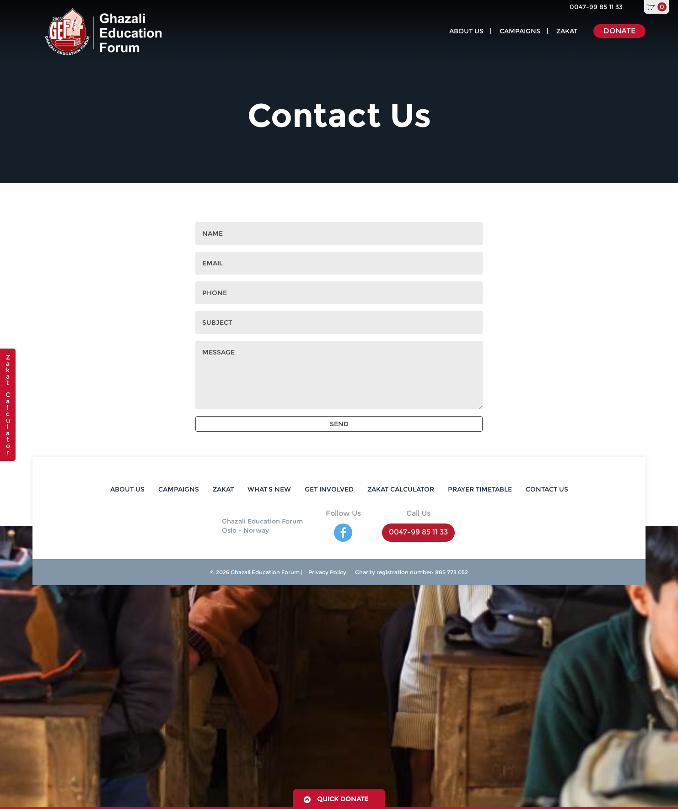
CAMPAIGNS (520, 31)
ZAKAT (566, 31)
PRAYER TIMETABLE (480, 489)
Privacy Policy (327, 572)
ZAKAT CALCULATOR (400, 489)
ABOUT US (466, 31)
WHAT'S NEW (269, 489)
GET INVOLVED (329, 489)
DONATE (619, 30)
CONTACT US (547, 489)
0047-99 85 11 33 (596, 7)
